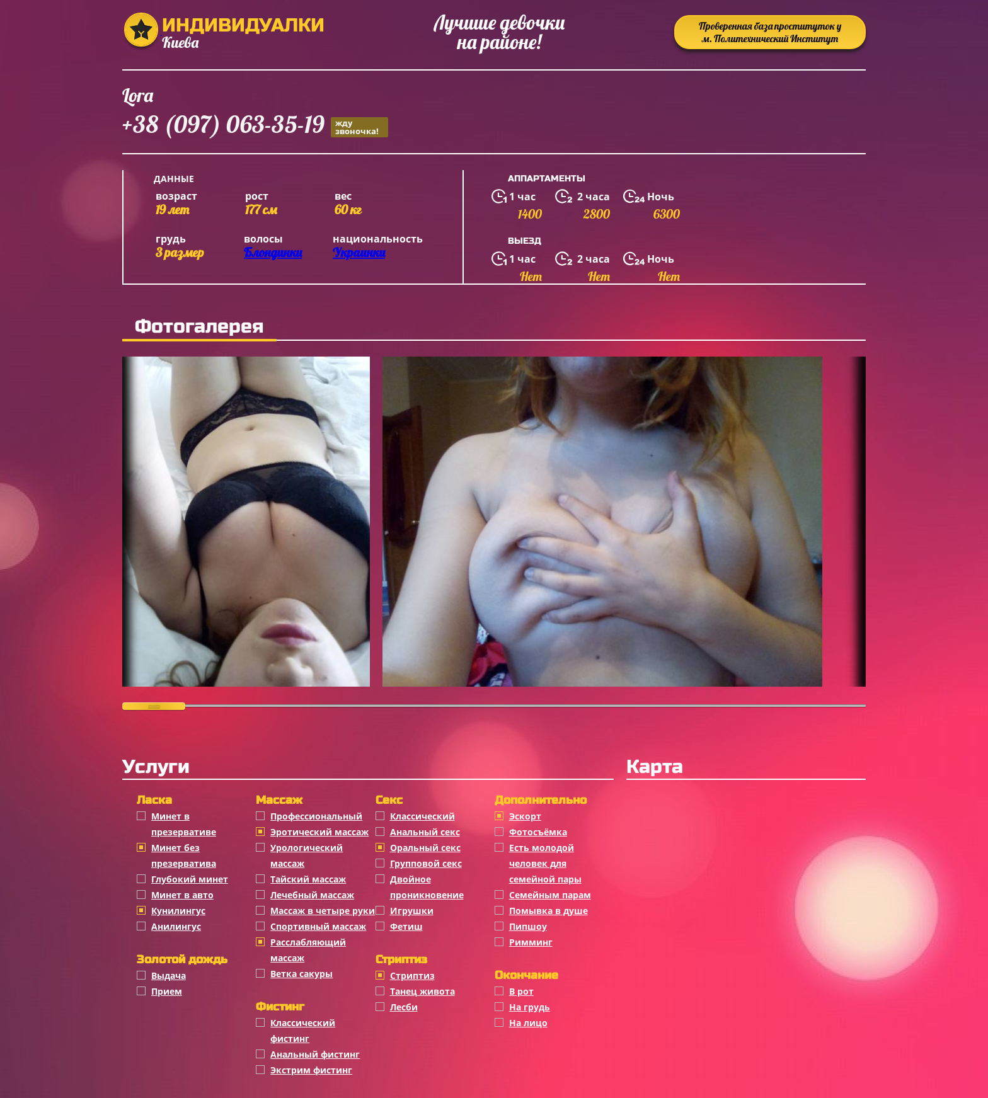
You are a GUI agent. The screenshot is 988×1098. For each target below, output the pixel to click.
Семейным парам (550, 895)
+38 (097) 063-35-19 (255, 126)
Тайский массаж (308, 879)
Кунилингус (178, 911)
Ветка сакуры (301, 974)
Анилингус (176, 926)
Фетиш (406, 926)
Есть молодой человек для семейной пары (545, 863)
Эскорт (525, 816)
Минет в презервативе (183, 824)
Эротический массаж (319, 832)
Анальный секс (425, 832)
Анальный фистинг (315, 1054)
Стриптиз (412, 975)
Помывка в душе (548, 911)
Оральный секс (425, 848)
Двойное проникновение (427, 887)
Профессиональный (316, 816)
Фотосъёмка (538, 832)
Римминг (531, 942)
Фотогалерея (199, 326)
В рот (521, 991)
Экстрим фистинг (311, 1070)
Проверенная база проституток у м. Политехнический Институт (770, 32)
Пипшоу (528, 926)
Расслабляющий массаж (308, 950)
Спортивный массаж (318, 926)
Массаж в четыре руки (322, 911)
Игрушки (412, 911)
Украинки (359, 252)
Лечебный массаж (312, 895)
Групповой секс (426, 863)
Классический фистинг (302, 1030)
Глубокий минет (189, 879)
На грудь (529, 1007)
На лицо (528, 1023)
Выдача (168, 975)
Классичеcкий (422, 816)
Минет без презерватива (183, 855)
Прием (166, 991)
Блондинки (273, 252)
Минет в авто (182, 895)
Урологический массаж (306, 855)
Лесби (404, 1007)
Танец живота (422, 991)
